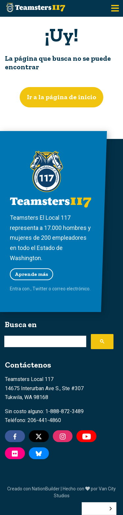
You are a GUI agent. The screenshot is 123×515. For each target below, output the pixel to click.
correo (59, 288)
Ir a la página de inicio (61, 97)
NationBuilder (46, 488)
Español (94, 508)
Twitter (40, 288)
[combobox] (99, 508)
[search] (45, 342)
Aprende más (31, 274)
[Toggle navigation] (115, 8)
